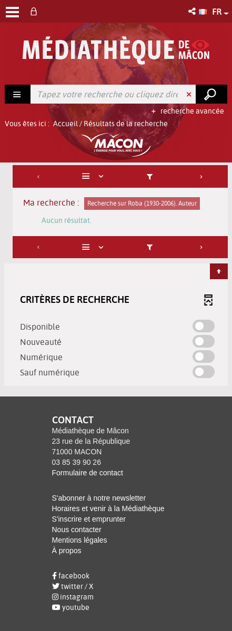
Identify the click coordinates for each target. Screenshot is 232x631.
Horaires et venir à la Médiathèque (108, 508)
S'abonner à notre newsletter (99, 498)
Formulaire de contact (87, 473)
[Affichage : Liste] (94, 176)
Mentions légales (79, 540)
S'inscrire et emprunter (89, 519)
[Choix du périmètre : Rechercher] (18, 94)
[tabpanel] (116, 276)
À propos (67, 550)
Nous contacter (77, 529)
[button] (192, 11)
